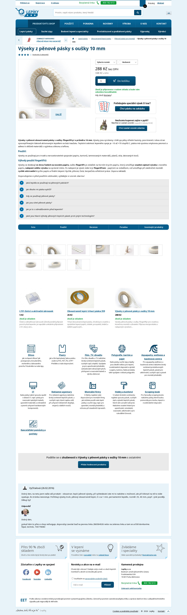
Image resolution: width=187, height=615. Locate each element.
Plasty (62, 350)
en (169, 13)
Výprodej (144, 31)
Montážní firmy (93, 387)
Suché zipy (46, 31)
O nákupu (55, 3)
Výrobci (162, 31)
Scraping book (152, 387)
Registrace (40, 3)
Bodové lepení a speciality (74, 31)
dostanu (107, 95)
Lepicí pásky (26, 31)
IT (33, 387)
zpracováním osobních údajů (96, 579)
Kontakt (161, 23)
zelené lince (104, 555)
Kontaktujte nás (149, 555)
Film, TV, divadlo (93, 350)
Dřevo (31, 350)
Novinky (108, 23)
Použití (69, 23)
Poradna (88, 23)
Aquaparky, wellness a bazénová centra (153, 352)
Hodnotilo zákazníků (40, 54)
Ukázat (160, 3)
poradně (87, 555)
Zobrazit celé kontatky (131, 588)
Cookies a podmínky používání (125, 611)
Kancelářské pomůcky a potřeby (33, 427)
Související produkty (153, 227)
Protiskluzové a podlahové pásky (114, 31)
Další (59, 114)
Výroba (126, 23)
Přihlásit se (24, 3)
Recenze (94, 227)
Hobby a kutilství (124, 387)
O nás (143, 23)
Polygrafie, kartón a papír (122, 352)
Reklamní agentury (62, 387)
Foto (33, 227)
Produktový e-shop (44, 23)
